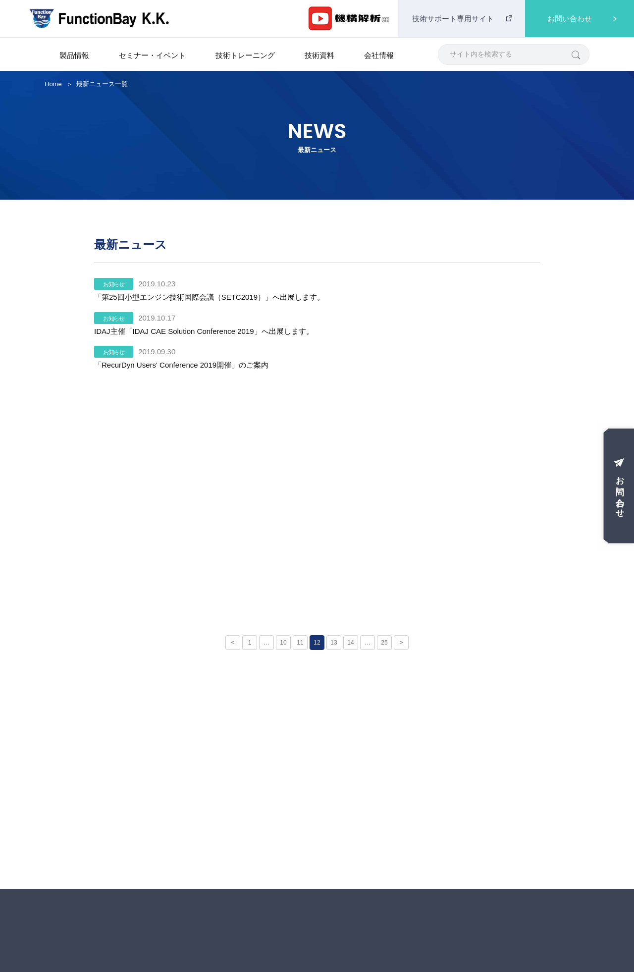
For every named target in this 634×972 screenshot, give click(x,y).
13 (333, 642)
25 (384, 642)
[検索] (575, 54)
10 (283, 642)
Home (53, 84)
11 (300, 642)
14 (350, 642)
